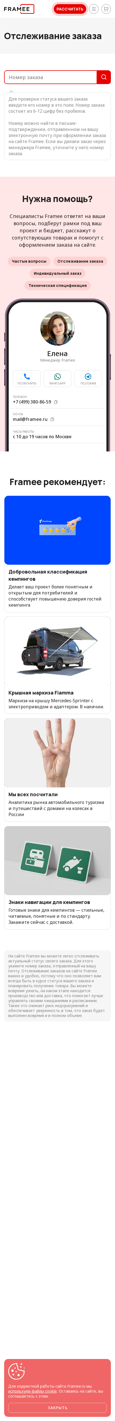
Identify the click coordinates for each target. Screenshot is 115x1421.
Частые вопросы (29, 261)
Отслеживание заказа (80, 261)
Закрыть (58, 1407)
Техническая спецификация (58, 285)
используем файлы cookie (32, 1391)
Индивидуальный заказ (58, 273)
